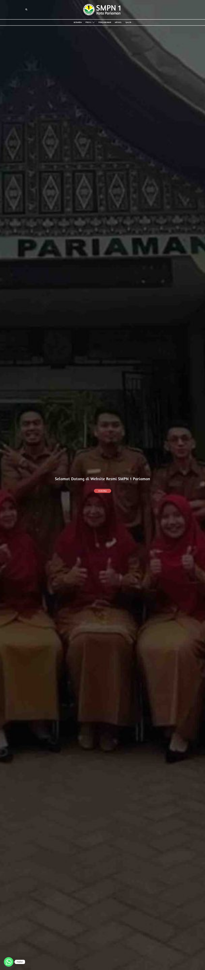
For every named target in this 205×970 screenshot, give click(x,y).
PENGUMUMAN (104, 22)
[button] (26, 10)
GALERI (128, 22)
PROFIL (88, 22)
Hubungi (102, 491)
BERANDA (78, 22)
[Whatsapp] (8, 962)
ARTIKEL (118, 22)
